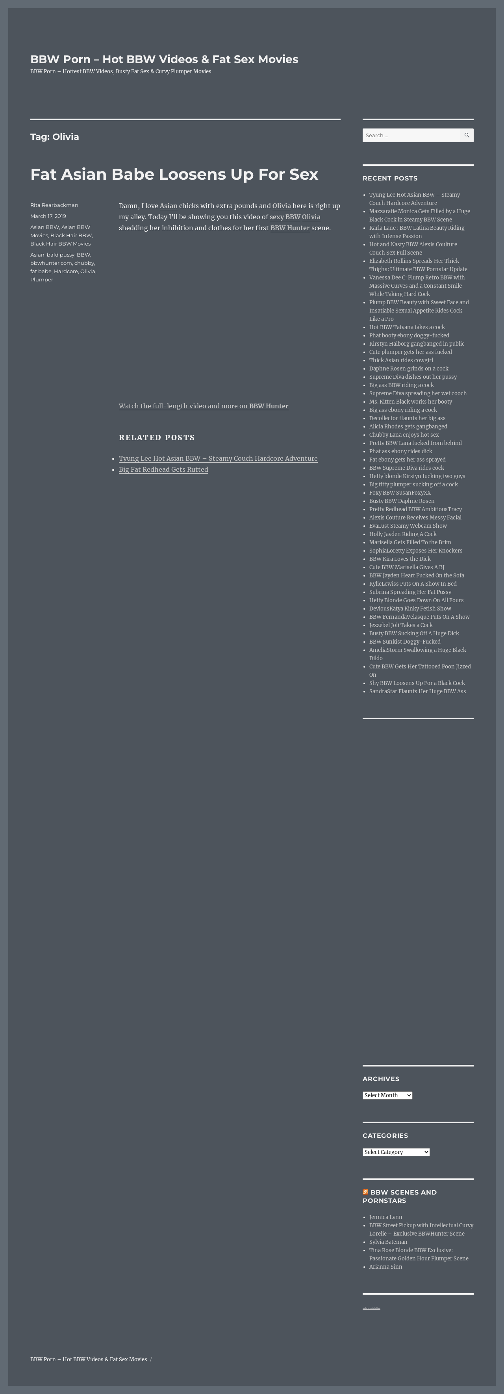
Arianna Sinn (385, 1267)
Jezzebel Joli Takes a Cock (401, 625)
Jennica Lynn (385, 1217)
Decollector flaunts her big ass (407, 418)
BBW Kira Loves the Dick (400, 559)
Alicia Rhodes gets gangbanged (408, 426)
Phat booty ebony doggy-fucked (409, 335)
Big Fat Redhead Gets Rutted (163, 469)
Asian (37, 254)
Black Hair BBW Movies (60, 243)
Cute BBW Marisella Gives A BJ (407, 567)
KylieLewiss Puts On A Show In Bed (413, 584)
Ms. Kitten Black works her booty (410, 401)
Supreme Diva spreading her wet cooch (418, 393)
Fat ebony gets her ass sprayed (407, 459)
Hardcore (66, 271)
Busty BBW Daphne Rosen (402, 501)
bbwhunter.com (51, 263)
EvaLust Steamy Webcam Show (408, 526)
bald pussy (60, 254)
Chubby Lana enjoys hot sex (404, 435)
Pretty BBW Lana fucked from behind (415, 443)
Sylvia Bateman (388, 1242)
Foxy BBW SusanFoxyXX (400, 492)
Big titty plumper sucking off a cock (413, 484)
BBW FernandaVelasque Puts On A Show (419, 617)
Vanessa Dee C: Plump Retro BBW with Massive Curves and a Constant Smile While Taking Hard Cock (417, 286)
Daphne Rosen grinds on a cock (408, 368)
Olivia (87, 271)
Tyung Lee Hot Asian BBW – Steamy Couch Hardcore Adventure (218, 458)
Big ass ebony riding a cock (403, 410)
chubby (84, 263)
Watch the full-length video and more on (204, 406)
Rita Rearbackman (54, 205)
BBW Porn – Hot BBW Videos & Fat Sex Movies (164, 59)
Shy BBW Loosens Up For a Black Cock (417, 683)
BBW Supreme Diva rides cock (406, 468)
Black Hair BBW (71, 235)
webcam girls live (371, 1308)
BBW (83, 254)
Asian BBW (44, 227)
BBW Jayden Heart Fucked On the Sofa (416, 575)
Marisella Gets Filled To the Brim (410, 542)
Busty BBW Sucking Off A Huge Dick (414, 633)
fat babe (41, 271)
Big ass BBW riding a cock (401, 385)
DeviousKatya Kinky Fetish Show (410, 608)
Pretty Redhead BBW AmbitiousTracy (415, 509)
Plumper (41, 279)
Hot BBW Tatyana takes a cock (407, 327)
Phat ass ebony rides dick (400, 451)
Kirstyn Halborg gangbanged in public (417, 344)
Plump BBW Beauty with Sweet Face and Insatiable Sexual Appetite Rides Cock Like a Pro (419, 310)
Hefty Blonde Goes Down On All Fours (416, 600)
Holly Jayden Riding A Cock (403, 534)
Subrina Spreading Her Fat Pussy (410, 592)
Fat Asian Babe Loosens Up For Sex (174, 174)
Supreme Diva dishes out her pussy (413, 377)
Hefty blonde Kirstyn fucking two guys (417, 476)
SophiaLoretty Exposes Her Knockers (416, 550)
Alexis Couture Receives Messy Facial (415, 517)
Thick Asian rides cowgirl (401, 360)
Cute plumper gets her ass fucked (410, 352)
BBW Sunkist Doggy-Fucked (405, 641)
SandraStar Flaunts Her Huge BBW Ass (417, 691)
